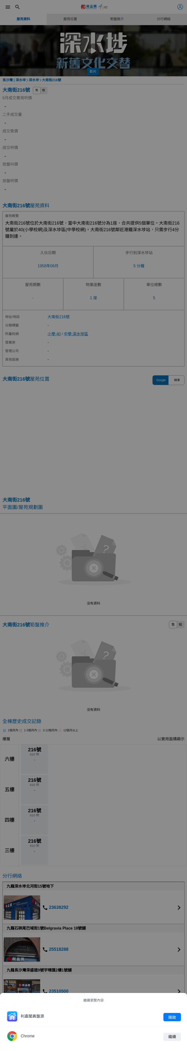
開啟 (172, 1017)
